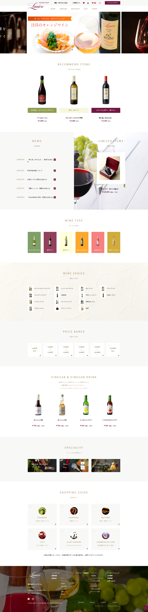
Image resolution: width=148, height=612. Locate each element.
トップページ (56, 573)
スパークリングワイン (97, 578)
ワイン (63, 578)
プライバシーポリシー (113, 606)
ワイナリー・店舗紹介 (82, 573)
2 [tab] (75, 50)
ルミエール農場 (95, 581)
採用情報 (110, 578)
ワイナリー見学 (95, 591)
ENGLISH (92, 602)
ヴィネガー (64, 589)
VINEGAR (63, 9)
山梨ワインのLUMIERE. (39, 603)
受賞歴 (63, 583)
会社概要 (110, 575)
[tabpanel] (74, 32)
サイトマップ (99, 606)
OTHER (115, 602)
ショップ (93, 583)
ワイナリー (94, 573)
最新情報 (54, 575)
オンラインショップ (113, 573)
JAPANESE (81, 602)
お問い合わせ (111, 581)
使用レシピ (64, 591)
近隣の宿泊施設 (95, 589)
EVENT (94, 9)
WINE (53, 9)
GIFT (86, 9)
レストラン (94, 586)
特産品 (63, 594)
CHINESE (103, 602)
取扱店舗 (63, 586)
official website (112, 3)
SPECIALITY (75, 9)
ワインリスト (65, 581)
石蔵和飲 (93, 575)
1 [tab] (73, 50)
